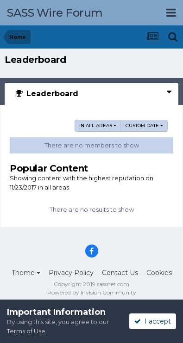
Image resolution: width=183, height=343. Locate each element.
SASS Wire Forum (55, 12)
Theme (26, 273)
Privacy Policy (71, 273)
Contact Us (120, 273)
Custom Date (144, 125)
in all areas (97, 125)
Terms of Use (26, 331)
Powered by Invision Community (91, 292)
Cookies (159, 273)
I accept (152, 321)
